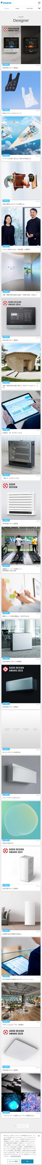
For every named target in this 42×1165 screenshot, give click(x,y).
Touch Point (29, 8)
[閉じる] (39, 1136)
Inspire (17, 8)
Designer (6, 8)
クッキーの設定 (13, 1161)
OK (27, 1161)
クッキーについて (15, 1156)
